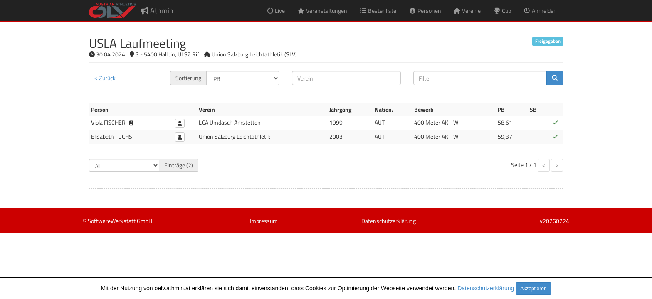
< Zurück (105, 78)
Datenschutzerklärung (485, 288)
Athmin (157, 10)
